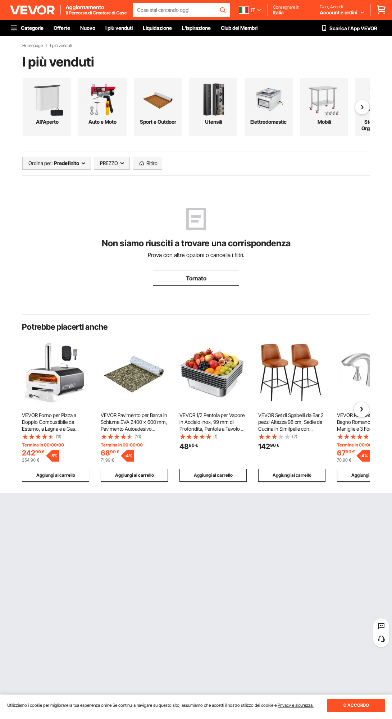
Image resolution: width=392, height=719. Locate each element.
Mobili (324, 122)
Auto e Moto (102, 122)
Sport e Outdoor (158, 122)
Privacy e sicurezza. (296, 705)
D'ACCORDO (356, 705)
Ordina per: (40, 163)
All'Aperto (47, 122)
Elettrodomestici (268, 122)
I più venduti (61, 45)
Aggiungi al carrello (55, 475)
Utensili (213, 122)
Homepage (32, 45)
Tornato (196, 278)
